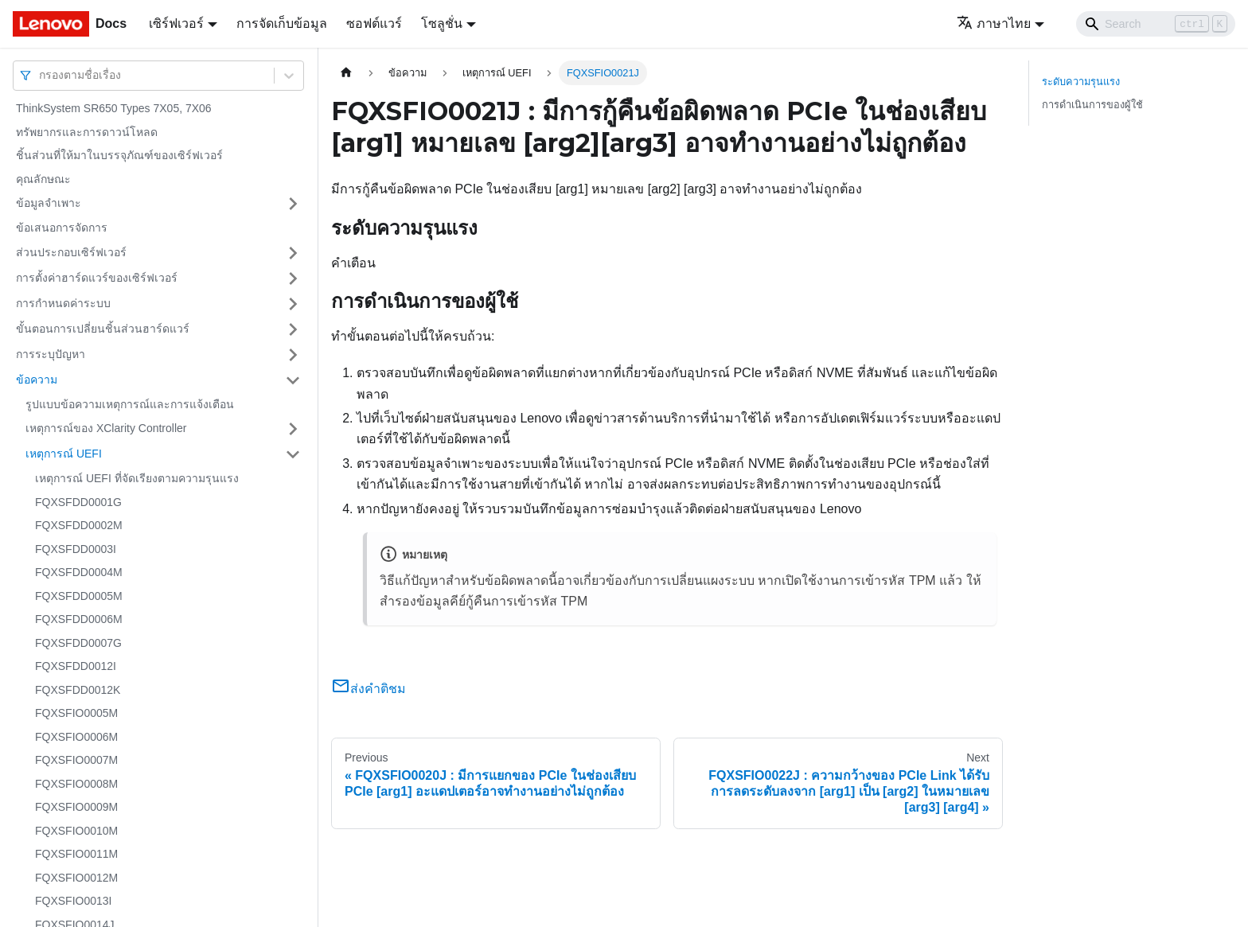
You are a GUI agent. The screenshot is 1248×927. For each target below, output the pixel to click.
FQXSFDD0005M (79, 596)
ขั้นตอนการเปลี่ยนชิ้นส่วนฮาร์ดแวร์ (102, 328)
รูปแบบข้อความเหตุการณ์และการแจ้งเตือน (129, 404)
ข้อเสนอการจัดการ (61, 227)
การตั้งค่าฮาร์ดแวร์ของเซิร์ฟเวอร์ (96, 277)
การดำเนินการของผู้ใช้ (1092, 105)
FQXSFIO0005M (76, 713)
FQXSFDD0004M (79, 572)
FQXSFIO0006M (76, 736)
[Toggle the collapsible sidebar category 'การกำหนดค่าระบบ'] (292, 304)
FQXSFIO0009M (76, 806)
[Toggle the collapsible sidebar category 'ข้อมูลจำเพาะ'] (292, 203)
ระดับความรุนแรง (1081, 82)
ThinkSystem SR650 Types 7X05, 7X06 (114, 108)
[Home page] (346, 72)
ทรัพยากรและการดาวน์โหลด (87, 132)
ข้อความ (36, 379)
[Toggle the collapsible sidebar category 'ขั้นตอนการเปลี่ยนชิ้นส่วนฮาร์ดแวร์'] (292, 329)
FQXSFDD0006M (79, 619)
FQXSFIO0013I (73, 900)
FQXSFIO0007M (76, 760)
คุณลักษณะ (43, 179)
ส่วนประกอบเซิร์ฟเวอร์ (71, 252)
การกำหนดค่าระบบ (63, 303)
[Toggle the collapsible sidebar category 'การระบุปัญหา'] (292, 355)
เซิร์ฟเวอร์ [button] (176, 23)
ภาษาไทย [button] (994, 23)
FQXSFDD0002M (79, 525)
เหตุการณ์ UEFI (63, 453)
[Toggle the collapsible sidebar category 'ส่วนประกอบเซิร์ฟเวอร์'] (292, 253)
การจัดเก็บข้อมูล (281, 23)
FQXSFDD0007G (78, 643)
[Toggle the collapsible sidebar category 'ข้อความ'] (292, 380)
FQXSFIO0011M (76, 853)
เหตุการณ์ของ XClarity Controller (105, 428)
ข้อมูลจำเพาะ (48, 203)
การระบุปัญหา (50, 354)
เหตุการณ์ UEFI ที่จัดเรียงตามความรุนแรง (137, 478)
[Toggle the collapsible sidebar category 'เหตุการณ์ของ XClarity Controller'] (292, 429)
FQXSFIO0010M (76, 830)
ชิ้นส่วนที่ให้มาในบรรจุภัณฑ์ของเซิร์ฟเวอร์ (119, 155)
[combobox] (40, 75)
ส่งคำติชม (368, 688)
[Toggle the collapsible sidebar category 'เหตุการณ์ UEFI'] (292, 454)
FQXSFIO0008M (76, 783)
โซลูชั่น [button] (441, 23)
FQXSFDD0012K (77, 690)
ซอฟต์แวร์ (374, 23)
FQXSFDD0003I (75, 549)
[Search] (1155, 24)
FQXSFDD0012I (75, 666)
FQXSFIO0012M (76, 877)
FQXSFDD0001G (78, 502)
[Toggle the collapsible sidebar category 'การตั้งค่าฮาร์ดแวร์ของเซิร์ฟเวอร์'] (292, 278)
